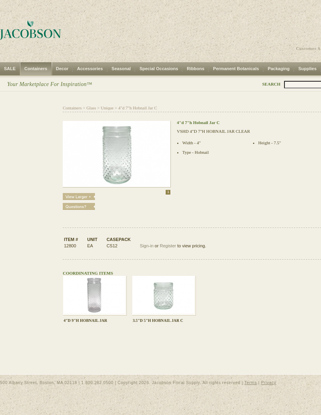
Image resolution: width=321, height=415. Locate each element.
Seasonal (121, 68)
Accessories (90, 68)
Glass (91, 107)
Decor (62, 68)
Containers (35, 68)
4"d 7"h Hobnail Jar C (137, 107)
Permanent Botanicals (236, 68)
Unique (107, 107)
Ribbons (195, 68)
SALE (9, 68)
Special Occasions (158, 68)
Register (168, 245)
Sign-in (146, 245)
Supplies (307, 68)
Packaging (279, 68)
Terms (250, 383)
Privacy (268, 383)
